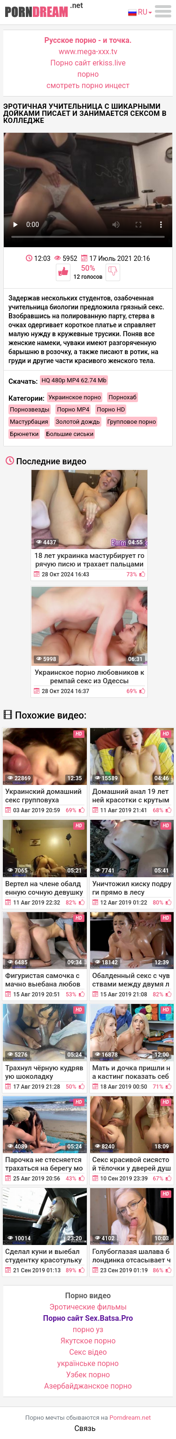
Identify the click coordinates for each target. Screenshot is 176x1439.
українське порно (88, 1363)
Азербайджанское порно (88, 1386)
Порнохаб (122, 397)
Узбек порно (88, 1374)
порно (88, 74)
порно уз (88, 1329)
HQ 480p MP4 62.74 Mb (74, 380)
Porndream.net (130, 1417)
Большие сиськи (69, 433)
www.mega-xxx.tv (88, 51)
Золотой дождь (78, 421)
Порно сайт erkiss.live (87, 62)
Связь (84, 1428)
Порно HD (111, 409)
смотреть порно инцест (88, 85)
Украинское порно (74, 397)
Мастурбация (29, 421)
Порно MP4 (73, 409)
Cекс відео (88, 1352)
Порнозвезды (29, 409)
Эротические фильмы (88, 1306)
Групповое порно (131, 421)
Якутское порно (88, 1340)
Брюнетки (24, 433)
